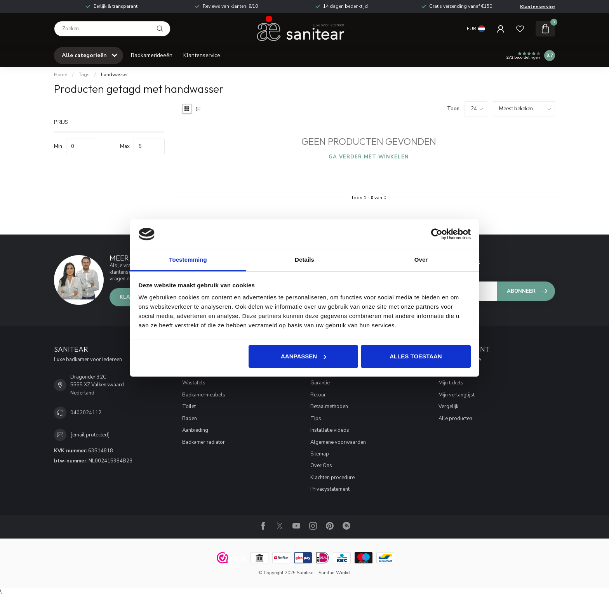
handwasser (114, 74)
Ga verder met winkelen (369, 156)
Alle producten (455, 418)
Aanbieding (195, 430)
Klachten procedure (332, 477)
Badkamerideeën (151, 55)
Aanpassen (303, 356)
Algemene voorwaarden (338, 442)
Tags (84, 74)
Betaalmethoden (329, 406)
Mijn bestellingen (457, 371)
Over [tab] (421, 259)
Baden (189, 418)
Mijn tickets (450, 382)
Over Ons (321, 465)
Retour (318, 394)
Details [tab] (304, 259)
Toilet (189, 406)
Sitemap (319, 453)
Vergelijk (448, 406)
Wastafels (193, 382)
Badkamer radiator (203, 442)
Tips (315, 418)
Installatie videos (329, 430)
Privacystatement (330, 489)
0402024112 (85, 412)
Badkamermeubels (203, 394)
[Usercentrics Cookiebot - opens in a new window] (437, 234)
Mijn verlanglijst (456, 394)
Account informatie (459, 359)
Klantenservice (537, 6)
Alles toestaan (416, 356)
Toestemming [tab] (188, 259)
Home (60, 74)
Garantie (320, 382)
